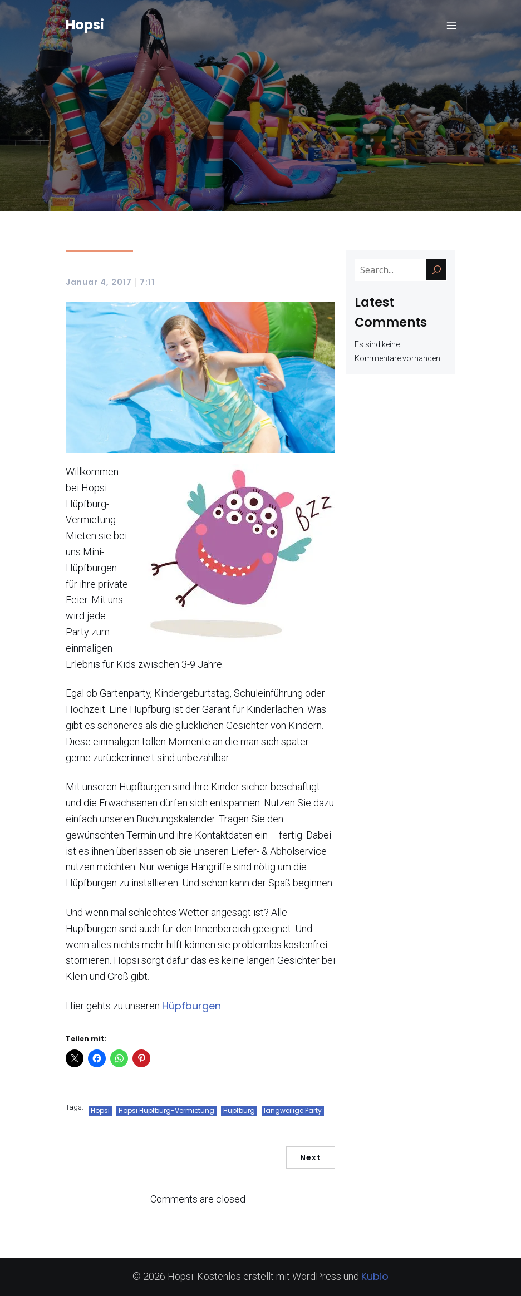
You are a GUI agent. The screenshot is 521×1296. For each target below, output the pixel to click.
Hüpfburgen (191, 1006)
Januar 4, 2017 (99, 282)
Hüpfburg (239, 1110)
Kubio (375, 1276)
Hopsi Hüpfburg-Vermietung (166, 1110)
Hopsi (100, 1110)
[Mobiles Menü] (451, 25)
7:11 (147, 282)
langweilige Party (293, 1110)
